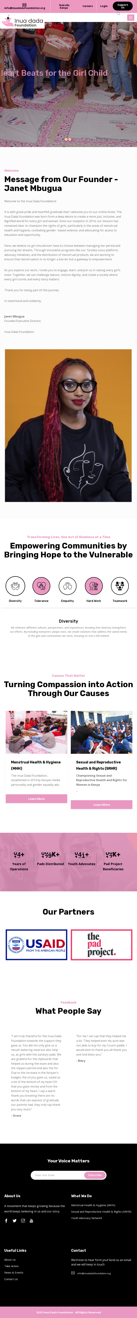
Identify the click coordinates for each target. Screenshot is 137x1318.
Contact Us (11, 1279)
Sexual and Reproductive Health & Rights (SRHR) (101, 1211)
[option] (68, 84)
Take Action (11, 1266)
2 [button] (69, 139)
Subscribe (95, 1175)
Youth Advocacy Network (86, 1218)
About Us (10, 1259)
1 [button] (66, 139)
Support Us (122, 6)
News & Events (13, 1272)
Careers (88, 6)
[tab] (15, 590)
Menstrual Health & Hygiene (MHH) (93, 1205)
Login (104, 6)
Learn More (36, 799)
